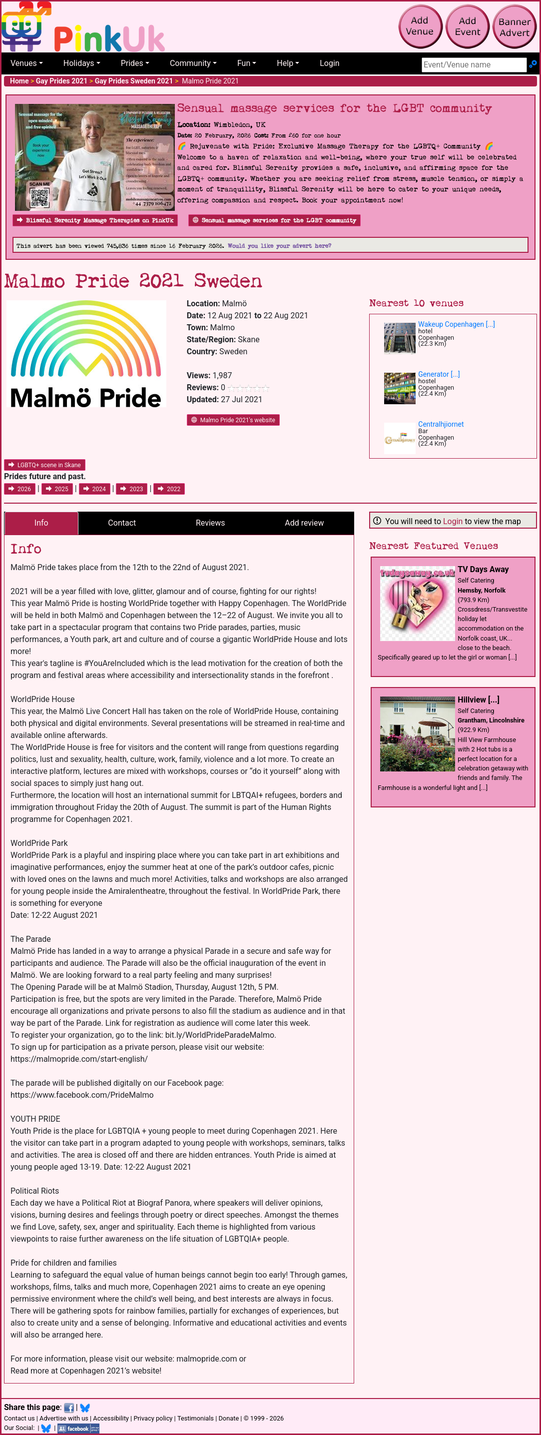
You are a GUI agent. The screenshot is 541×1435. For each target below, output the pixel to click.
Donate (228, 1418)
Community (190, 63)
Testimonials (195, 1418)
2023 (131, 489)
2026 (19, 489)
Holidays (78, 63)
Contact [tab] (122, 523)
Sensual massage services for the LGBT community (274, 220)
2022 (169, 489)
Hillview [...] (478, 700)
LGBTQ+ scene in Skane (44, 465)
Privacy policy (152, 1418)
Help (285, 63)
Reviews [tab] (210, 523)
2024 (94, 489)
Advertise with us (63, 1418)
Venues (23, 63)
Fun (243, 63)
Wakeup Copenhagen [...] (456, 324)
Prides (132, 63)
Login (329, 63)
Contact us (19, 1418)
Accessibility (111, 1418)
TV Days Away (483, 569)
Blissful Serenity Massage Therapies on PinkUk (95, 220)
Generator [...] (439, 374)
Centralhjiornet (441, 424)
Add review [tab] (304, 523)
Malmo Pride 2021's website (233, 420)
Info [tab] (41, 523)
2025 (57, 489)
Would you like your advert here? (279, 246)
